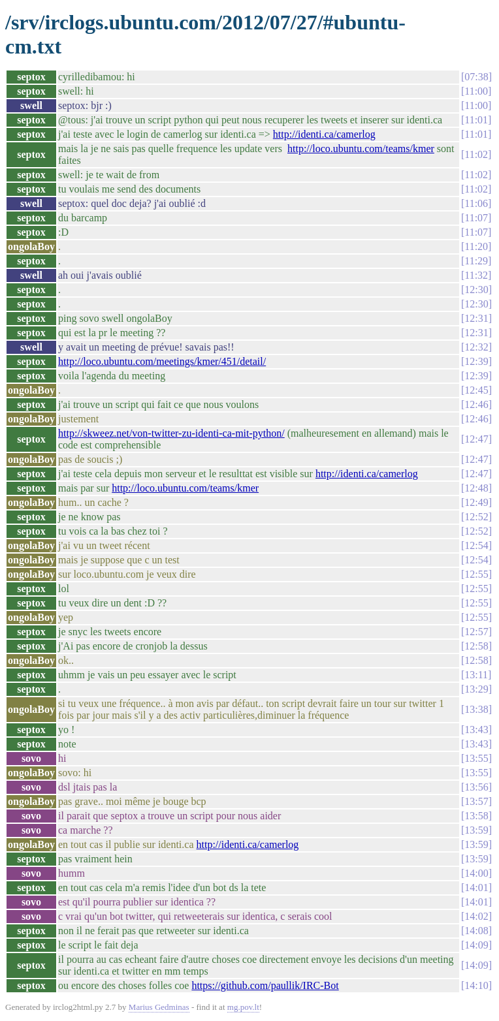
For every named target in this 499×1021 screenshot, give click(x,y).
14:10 (476, 985)
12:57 (476, 631)
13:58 (476, 815)
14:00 (476, 873)
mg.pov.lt (243, 1007)
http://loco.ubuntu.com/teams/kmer (360, 148)
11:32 (476, 275)
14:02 (476, 916)
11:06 (476, 203)
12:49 (476, 502)
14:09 (476, 944)
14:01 (476, 887)
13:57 (476, 801)
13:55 (476, 758)
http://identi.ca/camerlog (324, 134)
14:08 (476, 930)
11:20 (476, 246)
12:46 (476, 404)
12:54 (476, 545)
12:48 (476, 488)
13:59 (476, 830)
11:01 (476, 119)
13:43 (476, 729)
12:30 (476, 289)
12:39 (476, 361)
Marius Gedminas (159, 1007)
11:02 (476, 154)
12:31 (476, 318)
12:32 (476, 347)
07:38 (476, 76)
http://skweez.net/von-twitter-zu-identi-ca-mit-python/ (171, 433)
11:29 (476, 260)
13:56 (476, 787)
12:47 (476, 439)
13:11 (476, 674)
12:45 (476, 390)
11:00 (476, 91)
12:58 (476, 646)
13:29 (476, 689)
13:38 (476, 709)
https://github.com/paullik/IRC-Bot (264, 985)
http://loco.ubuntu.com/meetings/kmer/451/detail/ (162, 361)
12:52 (476, 516)
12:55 (476, 574)
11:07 (476, 217)
